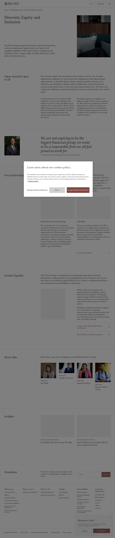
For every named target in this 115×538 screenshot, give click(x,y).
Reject (57, 190)
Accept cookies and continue (78, 190)
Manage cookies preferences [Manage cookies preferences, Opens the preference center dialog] (37, 190)
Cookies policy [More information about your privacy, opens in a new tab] (33, 181)
